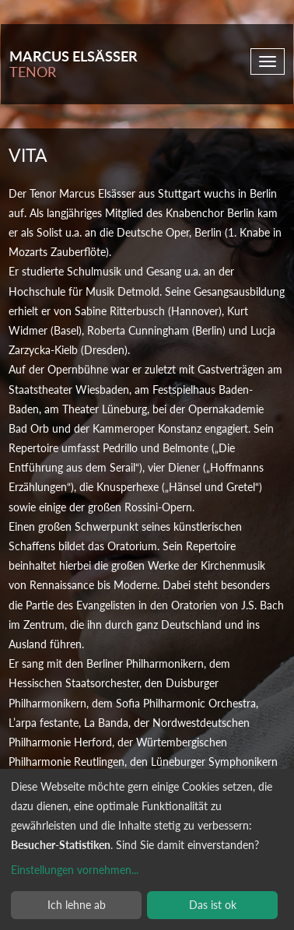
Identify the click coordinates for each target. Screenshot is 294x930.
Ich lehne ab (76, 904)
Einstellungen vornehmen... (74, 869)
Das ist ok (212, 904)
